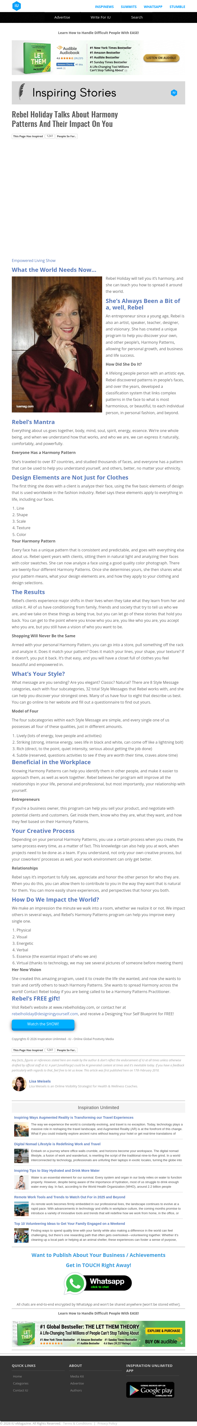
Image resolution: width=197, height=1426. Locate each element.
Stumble (177, 6)
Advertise (62, 17)
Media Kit (77, 1376)
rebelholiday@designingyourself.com (45, 1013)
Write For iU (101, 17)
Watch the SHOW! (43, 1024)
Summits (129, 6)
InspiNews (104, 6)
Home (17, 1376)
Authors (76, 1390)
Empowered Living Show (34, 260)
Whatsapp (153, 6)
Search (137, 17)
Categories (20, 1383)
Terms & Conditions (77, 1423)
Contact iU (20, 1390)
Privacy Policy (107, 1423)
